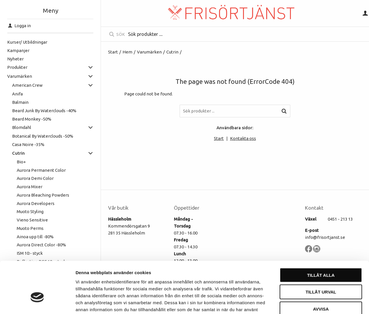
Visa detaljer (313, 302)
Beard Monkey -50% (31, 119)
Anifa (17, 93)
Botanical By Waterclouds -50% (42, 136)
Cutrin (18, 153)
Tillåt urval (321, 254)
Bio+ (21, 161)
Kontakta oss (243, 138)
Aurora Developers (35, 203)
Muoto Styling (30, 211)
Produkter (17, 67)
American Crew (27, 85)
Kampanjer (18, 50)
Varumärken (19, 76)
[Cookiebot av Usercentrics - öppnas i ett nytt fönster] (37, 302)
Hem (127, 51)
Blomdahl (21, 127)
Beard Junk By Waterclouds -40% (44, 110)
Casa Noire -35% (28, 144)
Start (113, 51)
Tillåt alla (320, 237)
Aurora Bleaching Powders (43, 195)
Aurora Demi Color (35, 178)
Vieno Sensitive (32, 219)
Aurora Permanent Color (41, 170)
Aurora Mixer (29, 186)
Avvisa (321, 271)
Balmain (20, 102)
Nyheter (15, 58)
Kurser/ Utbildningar (27, 42)
